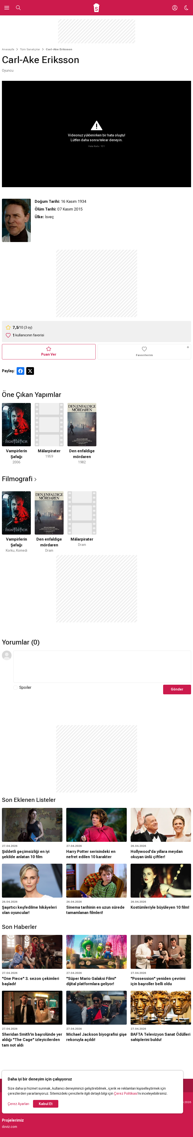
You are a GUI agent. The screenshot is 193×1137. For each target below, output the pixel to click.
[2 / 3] (49, 434)
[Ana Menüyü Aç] (7, 8)
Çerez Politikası (126, 1093)
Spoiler (25, 687)
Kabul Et (46, 1104)
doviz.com (9, 1127)
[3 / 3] (81, 434)
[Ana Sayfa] (96, 8)
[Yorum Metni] (102, 667)
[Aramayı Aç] (18, 8)
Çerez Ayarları (18, 1104)
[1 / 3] (16, 434)
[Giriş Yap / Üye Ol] (175, 8)
